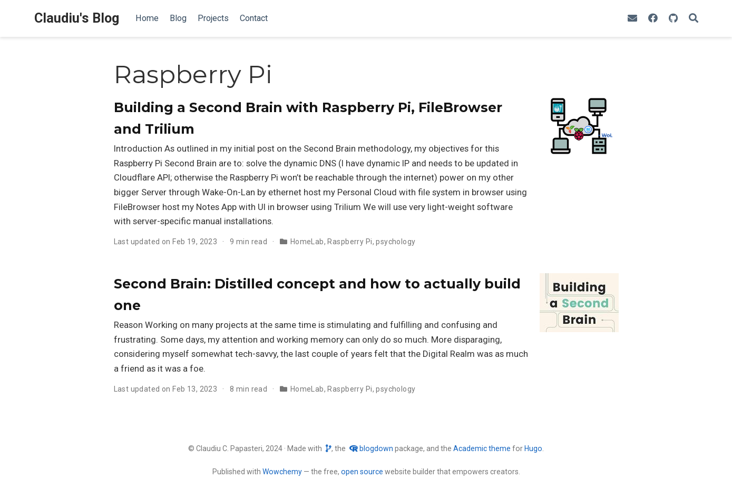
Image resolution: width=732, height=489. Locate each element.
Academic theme (482, 448)
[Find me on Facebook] (653, 19)
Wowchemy (282, 471)
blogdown (376, 448)
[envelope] (632, 19)
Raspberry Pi (349, 241)
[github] (673, 19)
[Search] (693, 19)
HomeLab (307, 241)
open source (362, 471)
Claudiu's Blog (76, 18)
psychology (395, 241)
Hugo (533, 448)
